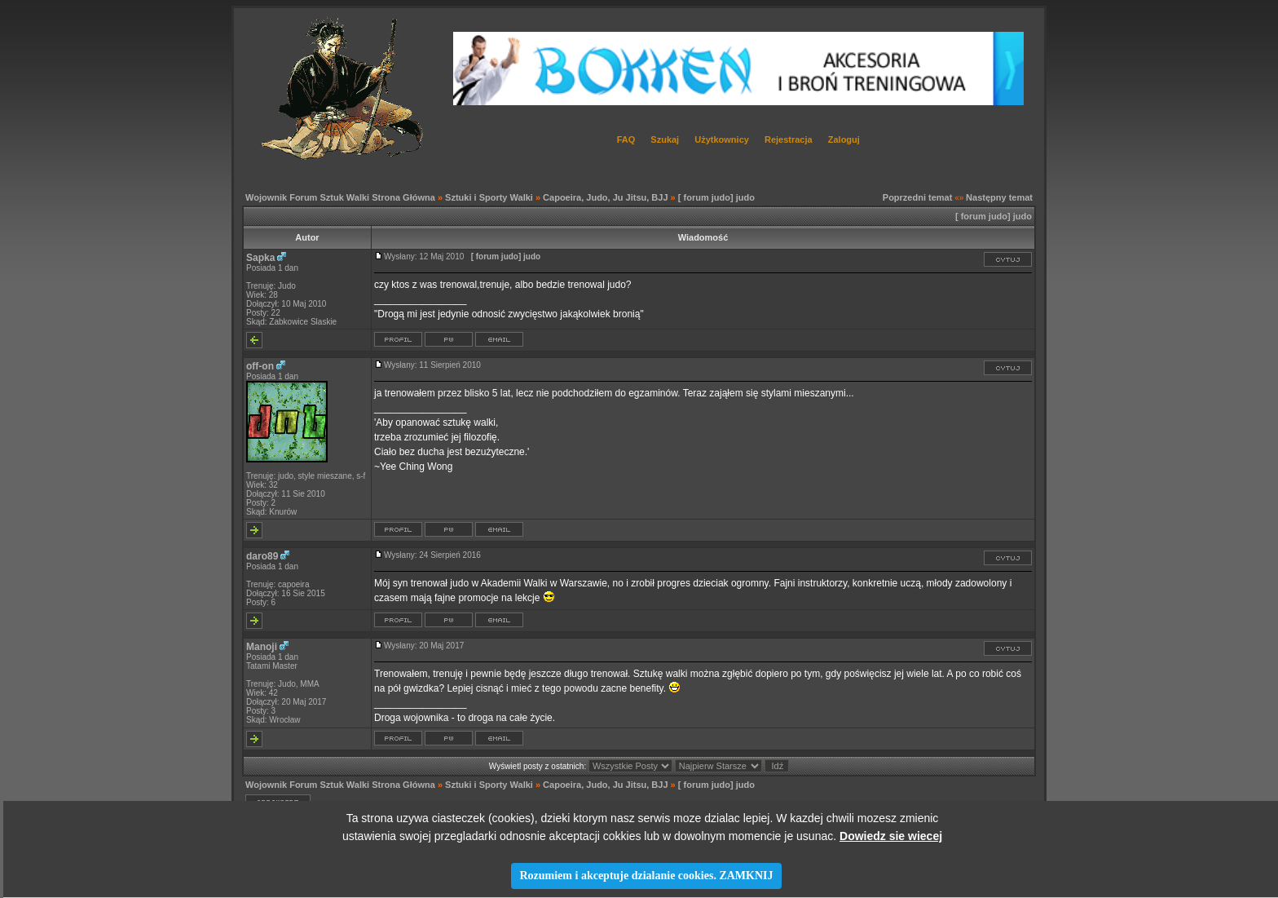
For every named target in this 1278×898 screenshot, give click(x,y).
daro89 (262, 556)
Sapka (260, 257)
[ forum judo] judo (716, 197)
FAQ (626, 139)
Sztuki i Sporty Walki (489, 197)
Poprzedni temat (918, 197)
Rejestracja (789, 139)
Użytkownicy (721, 139)
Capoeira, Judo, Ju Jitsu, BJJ (605, 197)
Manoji (261, 646)
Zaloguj (844, 139)
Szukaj (664, 139)
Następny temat (999, 197)
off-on (260, 366)
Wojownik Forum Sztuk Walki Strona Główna (340, 197)
